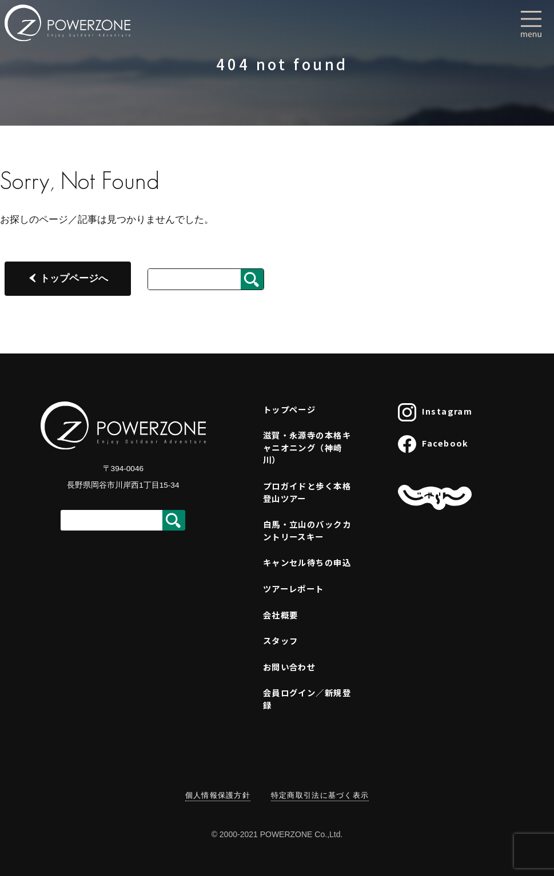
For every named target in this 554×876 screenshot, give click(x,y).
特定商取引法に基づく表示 (320, 795)
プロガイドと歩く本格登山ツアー (307, 492)
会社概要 (280, 615)
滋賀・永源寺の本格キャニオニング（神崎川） (307, 447)
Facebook (433, 444)
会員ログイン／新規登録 (307, 698)
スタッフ (280, 640)
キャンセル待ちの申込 (307, 562)
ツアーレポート (293, 588)
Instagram (435, 412)
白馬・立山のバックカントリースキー (307, 530)
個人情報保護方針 (217, 795)
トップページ (289, 409)
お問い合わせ (289, 667)
